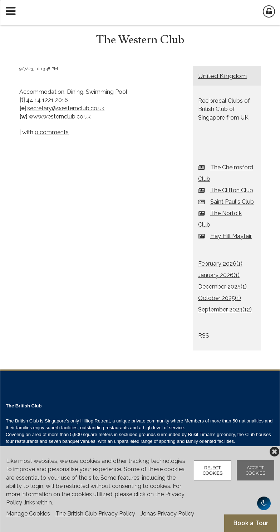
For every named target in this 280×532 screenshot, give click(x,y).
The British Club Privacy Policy (95, 513)
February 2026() (220, 263)
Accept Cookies (255, 470)
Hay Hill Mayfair (231, 236)
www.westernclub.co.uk (59, 116)
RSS (203, 335)
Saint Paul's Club (232, 201)
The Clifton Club (231, 190)
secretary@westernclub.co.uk (65, 108)
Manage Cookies (28, 513)
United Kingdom (222, 75)
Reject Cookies (212, 470)
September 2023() (225, 309)
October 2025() (219, 298)
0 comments (52, 132)
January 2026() (219, 275)
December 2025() (222, 286)
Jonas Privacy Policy (167, 513)
